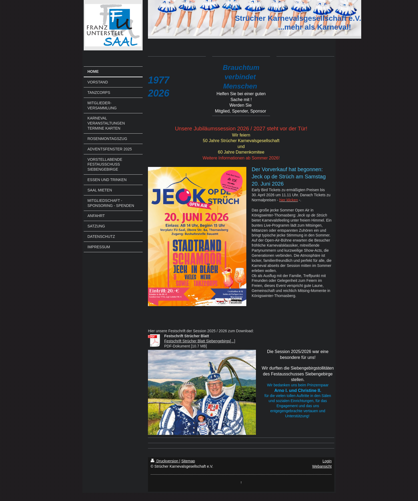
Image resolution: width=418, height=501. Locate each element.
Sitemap (188, 461)
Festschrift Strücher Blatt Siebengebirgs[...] (199, 341)
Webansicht (322, 466)
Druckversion (165, 461)
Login (327, 461)
